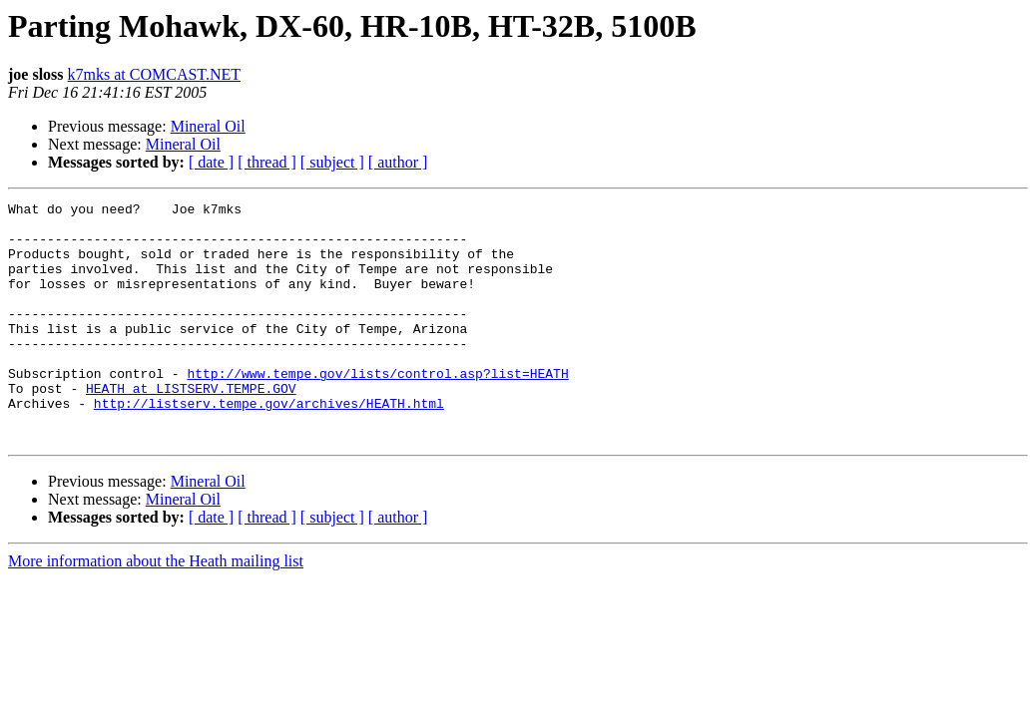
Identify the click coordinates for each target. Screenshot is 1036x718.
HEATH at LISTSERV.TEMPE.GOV (191, 427)
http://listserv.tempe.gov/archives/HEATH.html (269, 445)
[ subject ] (332, 162)
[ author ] (398, 162)
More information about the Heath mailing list (155, 608)
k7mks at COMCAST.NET (154, 74)
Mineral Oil (208, 126)
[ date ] (211, 162)
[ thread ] (267, 162)
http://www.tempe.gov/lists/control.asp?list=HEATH (377, 409)
